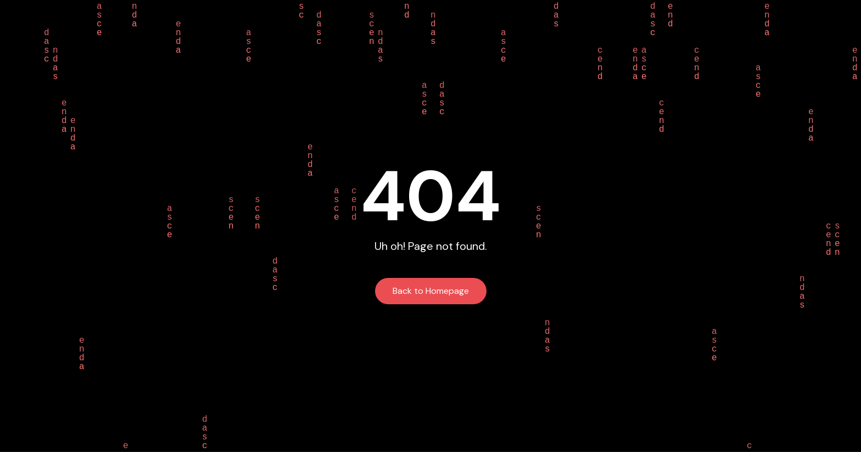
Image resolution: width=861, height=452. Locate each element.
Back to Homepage (431, 291)
